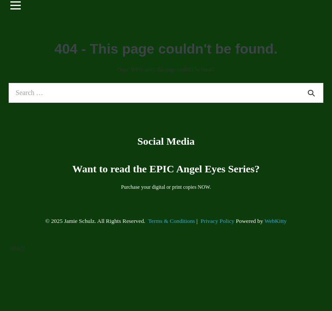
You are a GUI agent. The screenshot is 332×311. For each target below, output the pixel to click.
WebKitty (276, 221)
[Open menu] (15, 5)
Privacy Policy (217, 221)
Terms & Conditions (171, 221)
